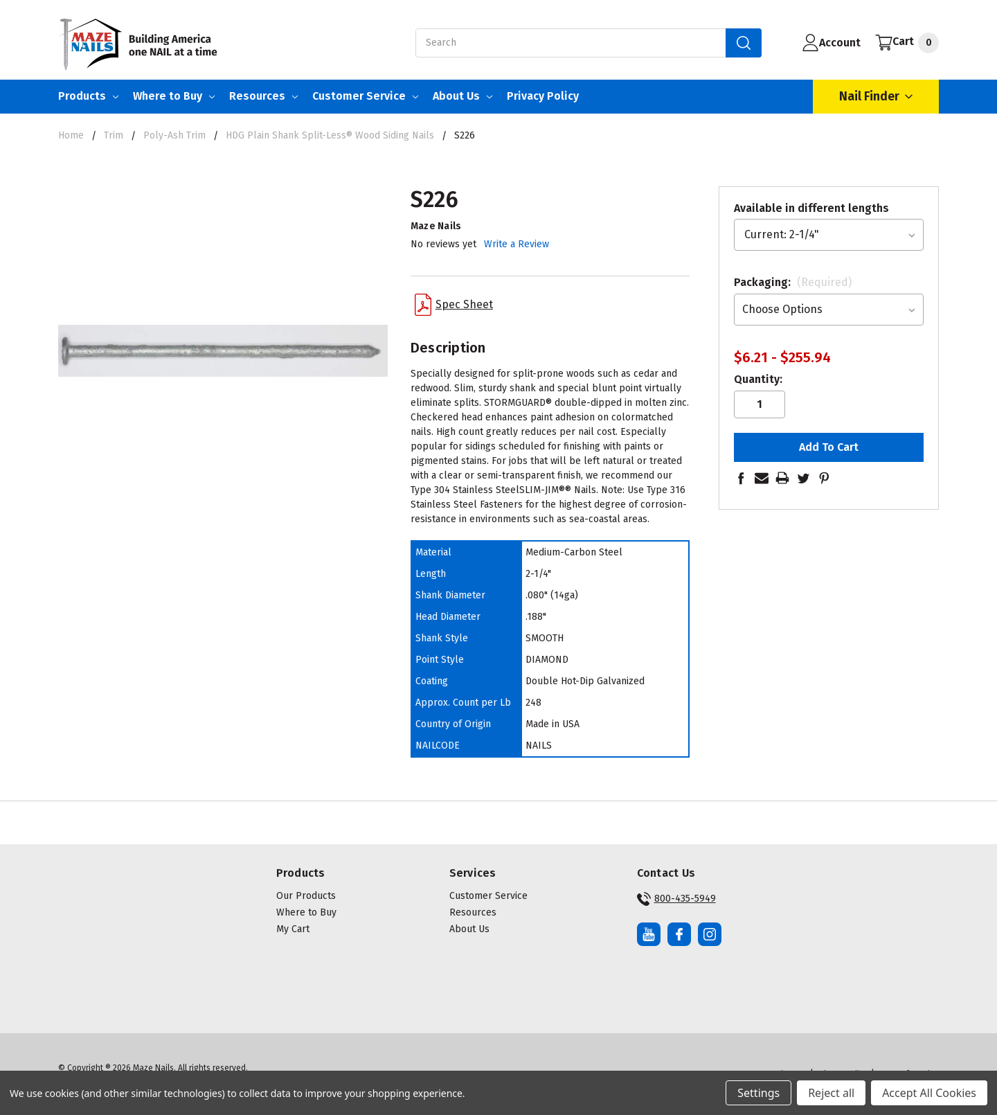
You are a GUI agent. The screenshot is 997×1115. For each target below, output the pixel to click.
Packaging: (793, 282)
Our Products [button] (306, 896)
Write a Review (516, 244)
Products (88, 95)
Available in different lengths (811, 208)
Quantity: (758, 379)
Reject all (831, 1092)
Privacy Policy (543, 95)
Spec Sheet (454, 305)
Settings (758, 1092)
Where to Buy (174, 95)
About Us (462, 95)
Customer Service (365, 95)
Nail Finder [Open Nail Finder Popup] (876, 96)
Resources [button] (472, 912)
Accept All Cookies (929, 1092)
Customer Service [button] (488, 896)
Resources (263, 95)
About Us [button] (469, 929)
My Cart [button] (292, 929)
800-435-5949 (676, 899)
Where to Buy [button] (306, 912)
